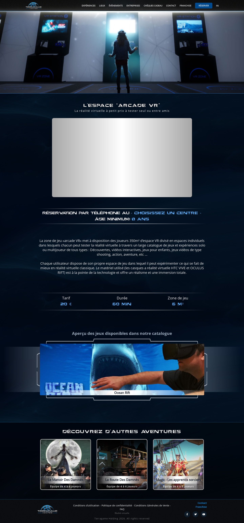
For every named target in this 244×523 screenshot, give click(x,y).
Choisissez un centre (166, 228)
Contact (171, 5)
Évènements (116, 5)
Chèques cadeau (153, 5)
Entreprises (133, 5)
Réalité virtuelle (122, 513)
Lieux (102, 5)
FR (217, 5)
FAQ (122, 509)
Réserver (204, 5)
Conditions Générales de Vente (151, 505)
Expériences (88, 5)
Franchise (185, 5)
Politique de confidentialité (116, 505)
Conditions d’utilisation (86, 505)
